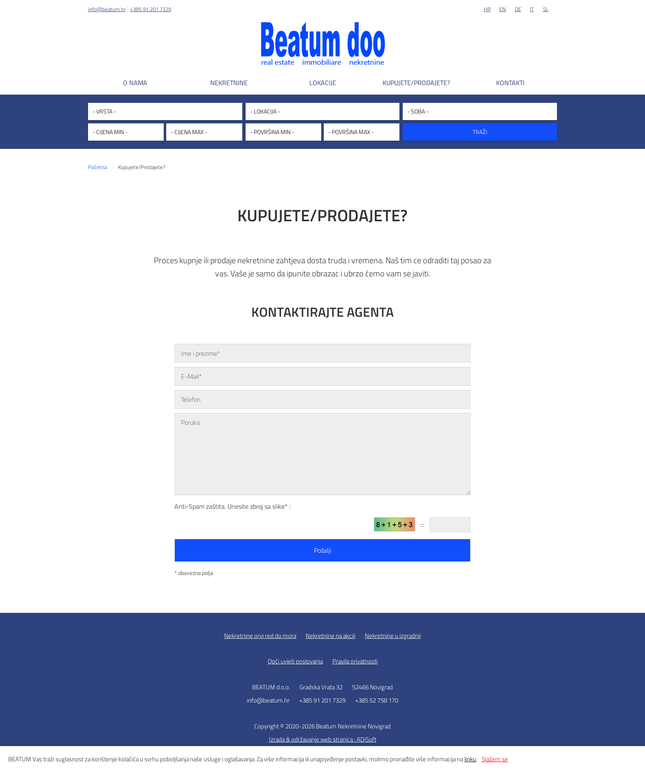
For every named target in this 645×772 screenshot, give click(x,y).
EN (502, 9)
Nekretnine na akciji (330, 635)
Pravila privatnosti (355, 661)
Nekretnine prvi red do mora (260, 635)
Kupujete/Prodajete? (416, 83)
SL (545, 9)
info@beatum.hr (106, 9)
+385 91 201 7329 (150, 9)
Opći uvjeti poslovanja (295, 661)
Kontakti (510, 83)
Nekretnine (229, 83)
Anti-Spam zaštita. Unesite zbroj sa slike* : (232, 506)
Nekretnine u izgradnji (393, 635)
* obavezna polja (193, 572)
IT (532, 9)
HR (487, 9)
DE (518, 9)
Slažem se (495, 759)
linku (470, 759)
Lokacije (322, 83)
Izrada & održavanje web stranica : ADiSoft (322, 739)
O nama (135, 83)
